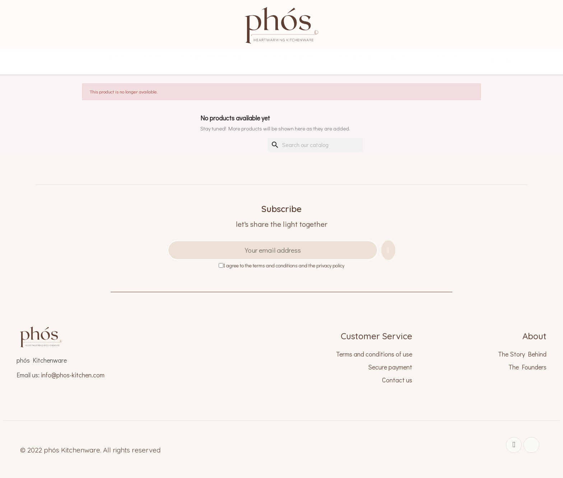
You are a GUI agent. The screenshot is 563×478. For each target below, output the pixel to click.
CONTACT (443, 57)
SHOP (152, 57)
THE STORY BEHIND (212, 57)
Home (114, 57)
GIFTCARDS (352, 57)
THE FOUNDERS (290, 57)
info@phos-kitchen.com (72, 375)
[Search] (315, 145)
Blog (399, 57)
